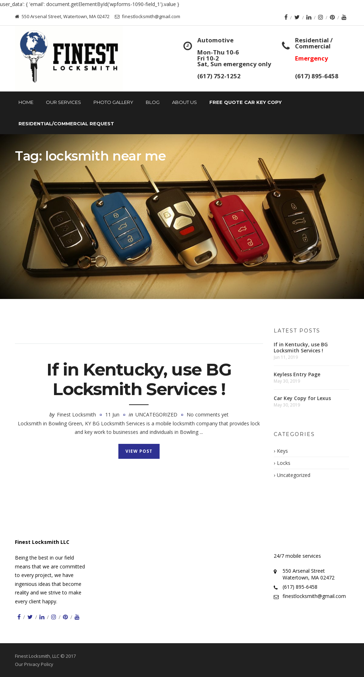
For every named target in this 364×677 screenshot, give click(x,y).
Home (25, 102)
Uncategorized (156, 414)
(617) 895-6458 (316, 76)
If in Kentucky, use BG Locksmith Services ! (139, 379)
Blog (153, 102)
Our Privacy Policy (34, 664)
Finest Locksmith (76, 414)
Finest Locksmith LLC (42, 542)
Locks (283, 463)
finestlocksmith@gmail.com (314, 596)
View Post (138, 451)
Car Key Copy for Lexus (302, 398)
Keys (282, 450)
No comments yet (208, 414)
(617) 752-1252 (219, 76)
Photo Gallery (113, 102)
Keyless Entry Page (297, 374)
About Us (184, 102)
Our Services (63, 102)
